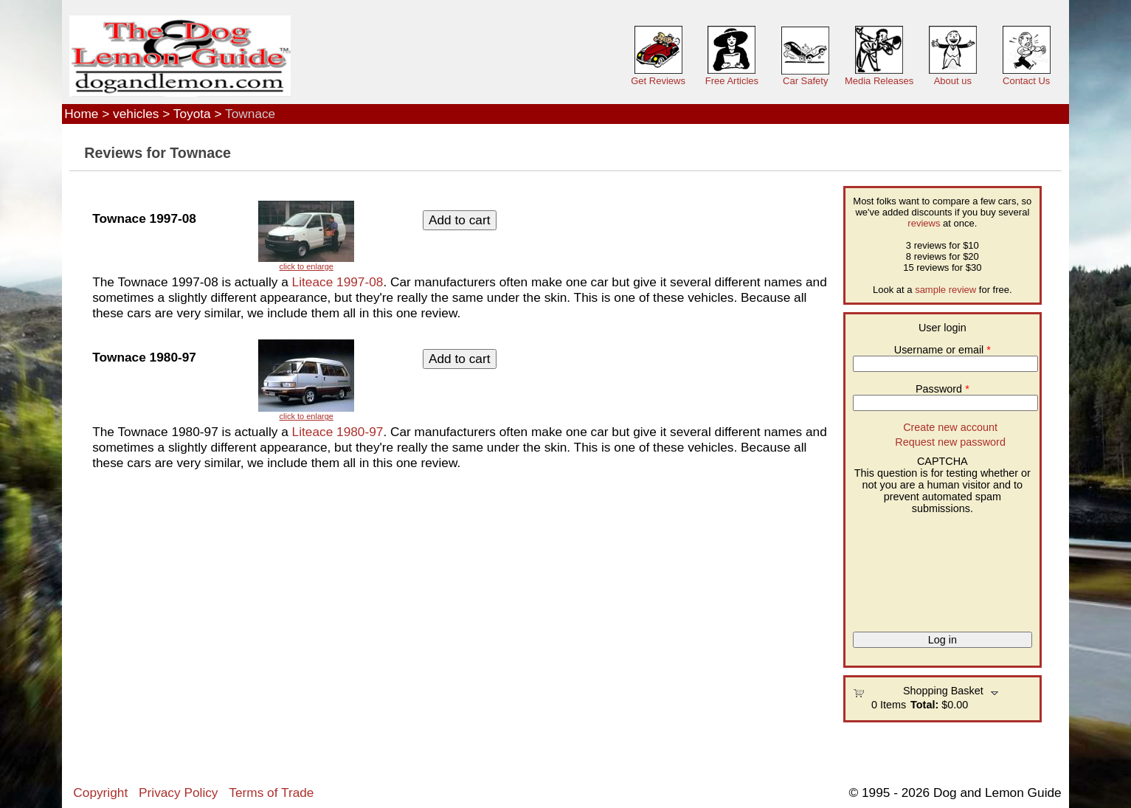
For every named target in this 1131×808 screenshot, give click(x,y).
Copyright (100, 792)
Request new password (950, 442)
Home (81, 113)
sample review (945, 289)
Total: (924, 705)
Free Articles (731, 80)
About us (953, 80)
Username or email (942, 350)
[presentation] (913, 567)
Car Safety (805, 80)
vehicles (136, 113)
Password (942, 389)
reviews (923, 223)
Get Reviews (658, 80)
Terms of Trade (271, 792)
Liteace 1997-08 (338, 281)
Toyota (192, 113)
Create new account (950, 427)
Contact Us (1026, 80)
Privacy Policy (178, 792)
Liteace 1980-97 (338, 431)
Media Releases (879, 80)
